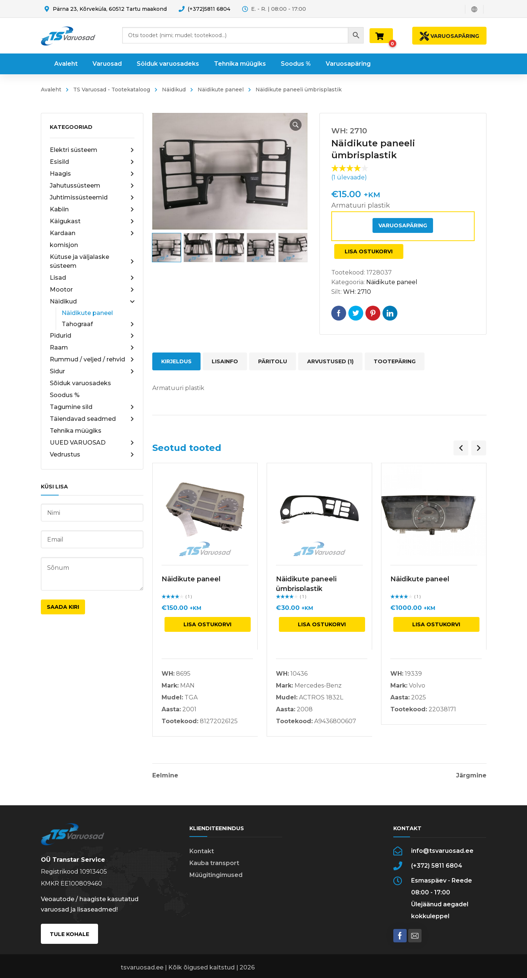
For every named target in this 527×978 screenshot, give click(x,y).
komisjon (64, 244)
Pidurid (92, 336)
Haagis (92, 174)
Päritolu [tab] (272, 361)
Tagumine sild (92, 407)
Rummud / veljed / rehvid (92, 359)
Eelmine (165, 776)
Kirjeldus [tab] (176, 361)
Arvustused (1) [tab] (330, 361)
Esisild (92, 162)
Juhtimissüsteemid (92, 198)
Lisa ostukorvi (369, 251)
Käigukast (92, 221)
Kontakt (201, 851)
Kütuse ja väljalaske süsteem (92, 261)
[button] (296, 125)
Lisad (92, 278)
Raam (92, 348)
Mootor (92, 290)
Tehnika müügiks (75, 430)
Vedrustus (92, 455)
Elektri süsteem (92, 150)
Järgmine (471, 776)
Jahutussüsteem (92, 186)
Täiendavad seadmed (92, 419)
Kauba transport (214, 863)
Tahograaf (98, 324)
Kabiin (92, 209)
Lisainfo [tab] (225, 361)
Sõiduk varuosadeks (80, 383)
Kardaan (92, 233)
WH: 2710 (357, 291)
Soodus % (64, 395)
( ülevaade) (349, 177)
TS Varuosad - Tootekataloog (111, 89)
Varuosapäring (402, 225)
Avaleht (51, 89)
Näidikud (174, 89)
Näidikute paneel (221, 89)
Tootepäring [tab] (395, 361)
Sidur (92, 371)
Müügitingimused (216, 874)
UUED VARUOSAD (92, 443)
